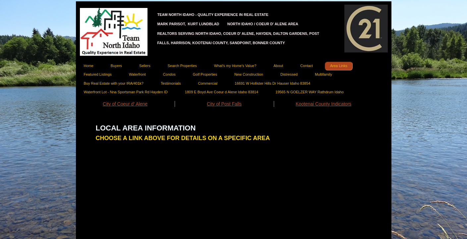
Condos (169, 74)
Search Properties (182, 66)
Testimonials (171, 83)
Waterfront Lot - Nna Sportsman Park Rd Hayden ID (126, 92)
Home (88, 66)
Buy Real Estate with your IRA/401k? (114, 83)
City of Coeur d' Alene (125, 104)
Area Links (338, 66)
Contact (306, 66)
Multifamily (323, 74)
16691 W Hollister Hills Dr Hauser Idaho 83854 (272, 83)
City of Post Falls (224, 104)
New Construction (248, 74)
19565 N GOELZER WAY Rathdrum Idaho (309, 92)
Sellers (144, 66)
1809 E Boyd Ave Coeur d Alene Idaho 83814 (221, 92)
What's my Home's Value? (235, 66)
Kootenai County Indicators (323, 104)
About (278, 66)
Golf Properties (205, 74)
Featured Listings (98, 74)
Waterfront (137, 74)
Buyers (116, 66)
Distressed (289, 74)
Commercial (207, 83)
